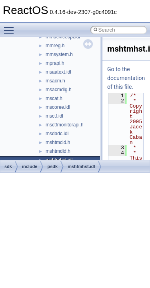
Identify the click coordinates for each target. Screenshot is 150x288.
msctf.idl (54, 116)
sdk (8, 166)
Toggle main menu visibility (11, 27)
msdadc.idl (57, 133)
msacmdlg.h (59, 89)
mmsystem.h (59, 54)
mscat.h (54, 98)
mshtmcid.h (58, 142)
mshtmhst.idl (81, 166)
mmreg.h (55, 45)
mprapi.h (55, 63)
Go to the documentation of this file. (126, 78)
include (30, 166)
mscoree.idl (58, 107)
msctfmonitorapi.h (65, 125)
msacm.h (55, 81)
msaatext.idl (58, 72)
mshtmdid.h (58, 151)
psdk (52, 166)
